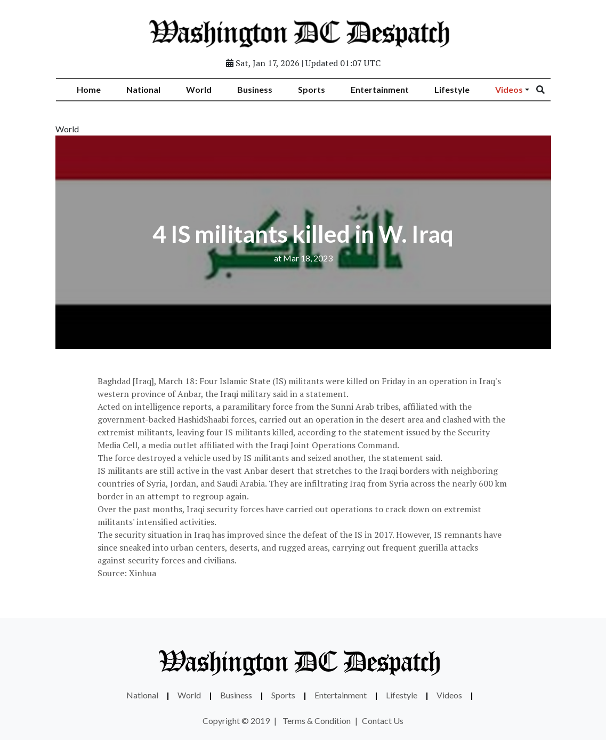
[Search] (547, 89)
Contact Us (382, 720)
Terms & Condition (316, 720)
